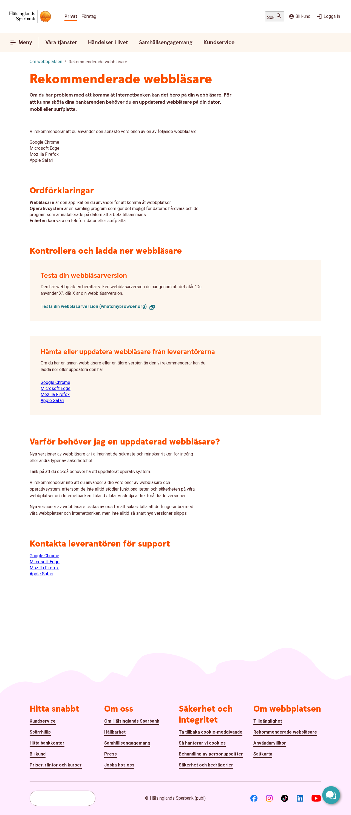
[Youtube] (316, 798)
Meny (21, 42)
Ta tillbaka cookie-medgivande (210, 732)
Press (110, 754)
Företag (88, 16)
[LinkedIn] (300, 798)
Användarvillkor (269, 743)
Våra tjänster (61, 42)
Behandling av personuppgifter (211, 754)
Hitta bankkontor (47, 743)
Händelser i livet (108, 42)
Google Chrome (55, 382)
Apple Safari (52, 400)
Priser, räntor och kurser (56, 765)
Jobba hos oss (119, 765)
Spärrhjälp (40, 732)
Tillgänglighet (267, 721)
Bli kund (299, 16)
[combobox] (62, 798)
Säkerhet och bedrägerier (206, 765)
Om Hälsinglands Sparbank (131, 721)
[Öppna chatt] (331, 795)
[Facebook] (254, 798)
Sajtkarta (262, 754)
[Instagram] (269, 798)
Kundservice (218, 42)
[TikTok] (284, 798)
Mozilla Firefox (55, 394)
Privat (70, 16)
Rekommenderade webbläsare (285, 732)
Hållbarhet (115, 732)
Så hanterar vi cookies (202, 743)
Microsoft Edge (55, 388)
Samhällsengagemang (166, 42)
